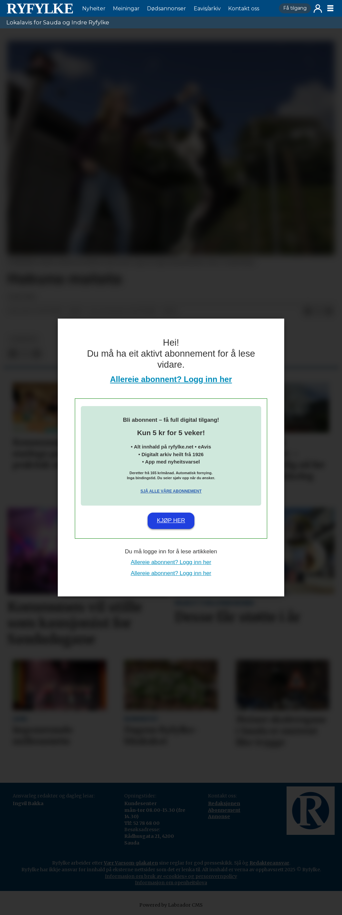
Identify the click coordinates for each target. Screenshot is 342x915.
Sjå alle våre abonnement (170, 491)
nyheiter (24, 339)
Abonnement (224, 810)
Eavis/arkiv (207, 8)
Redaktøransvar (269, 863)
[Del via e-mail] (329, 311)
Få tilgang (295, 8)
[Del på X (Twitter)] (318, 311)
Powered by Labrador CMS (171, 905)
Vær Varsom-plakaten (131, 863)
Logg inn (318, 8)
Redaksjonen (224, 803)
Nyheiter (94, 8)
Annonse (219, 816)
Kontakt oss (243, 8)
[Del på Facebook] (308, 311)
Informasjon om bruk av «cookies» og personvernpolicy (171, 876)
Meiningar (126, 8)
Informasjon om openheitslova (171, 883)
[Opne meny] (330, 8)
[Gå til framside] (39, 8)
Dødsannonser (166, 8)
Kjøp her (171, 520)
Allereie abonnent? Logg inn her (171, 379)
